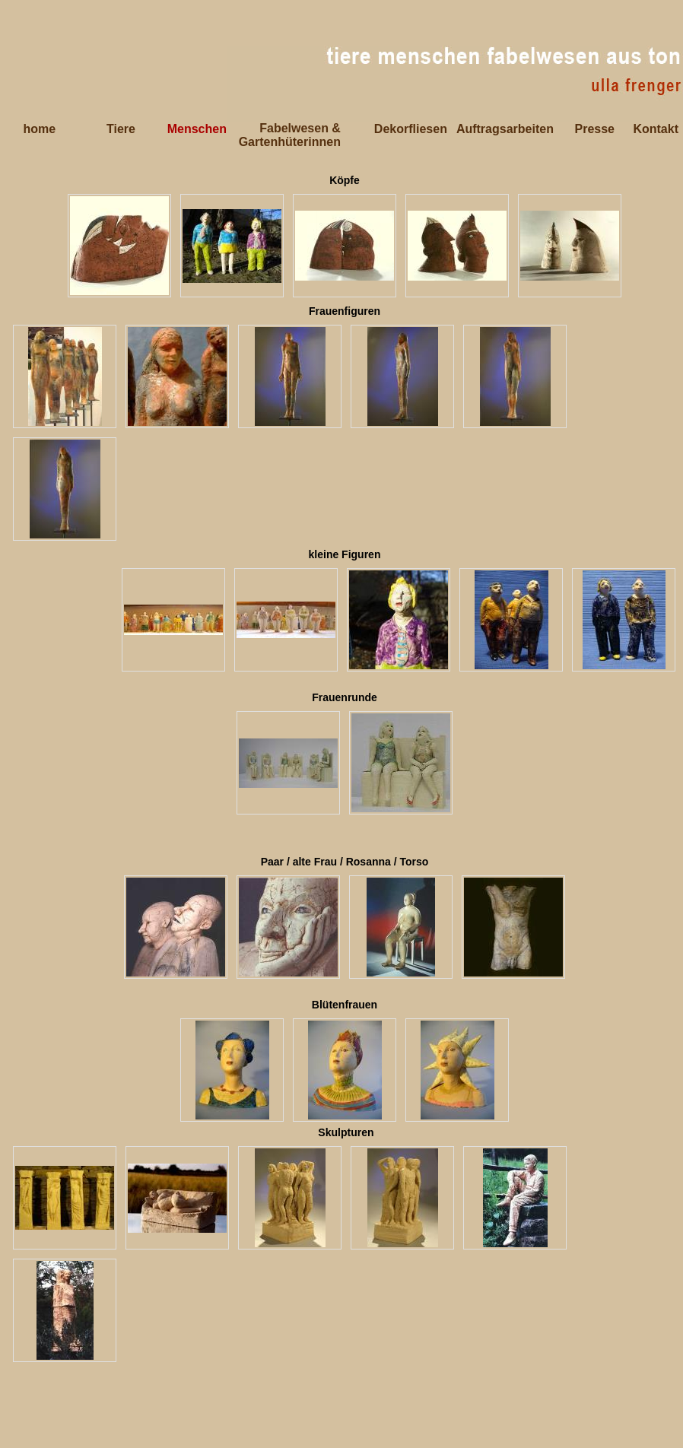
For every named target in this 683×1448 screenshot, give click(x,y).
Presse (595, 128)
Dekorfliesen (410, 128)
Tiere (120, 128)
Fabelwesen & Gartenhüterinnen (290, 135)
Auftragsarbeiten (505, 128)
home (39, 128)
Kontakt (655, 128)
